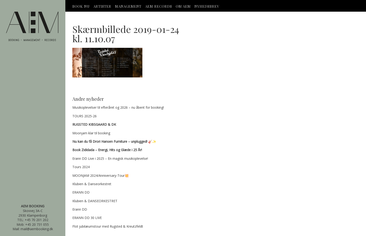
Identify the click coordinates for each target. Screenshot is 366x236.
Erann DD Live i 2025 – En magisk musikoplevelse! (110, 158)
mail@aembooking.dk (37, 229)
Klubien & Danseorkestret (91, 184)
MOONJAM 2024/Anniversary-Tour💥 (100, 175)
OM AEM (183, 6)
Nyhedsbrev (206, 6)
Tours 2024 (81, 167)
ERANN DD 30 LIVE (87, 217)
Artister (102, 6)
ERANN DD (81, 192)
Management (128, 6)
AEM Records (158, 6)
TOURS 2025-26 (84, 116)
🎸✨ (114, 141)
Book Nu (81, 6)
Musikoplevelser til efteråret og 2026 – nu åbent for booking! (118, 107)
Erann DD (79, 209)
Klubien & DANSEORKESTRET (94, 201)
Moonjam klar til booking (91, 133)
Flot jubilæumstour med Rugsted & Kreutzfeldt (107, 226)
